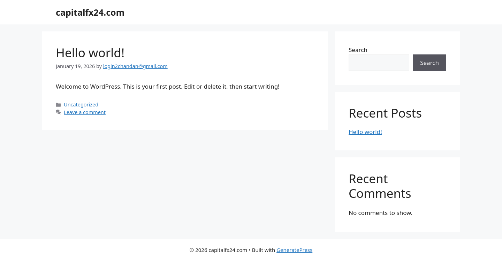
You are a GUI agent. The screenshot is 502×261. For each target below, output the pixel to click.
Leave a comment (85, 112)
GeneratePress (294, 249)
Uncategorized (81, 104)
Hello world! (90, 52)
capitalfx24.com (90, 12)
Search (358, 50)
